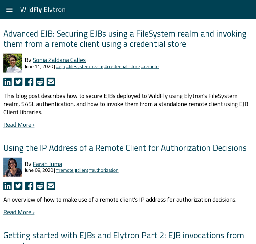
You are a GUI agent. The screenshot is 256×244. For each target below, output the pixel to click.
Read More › (18, 124)
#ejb (60, 66)
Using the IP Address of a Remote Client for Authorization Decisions (125, 147)
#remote (150, 66)
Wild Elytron (43, 9)
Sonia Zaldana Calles (59, 59)
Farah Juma (47, 163)
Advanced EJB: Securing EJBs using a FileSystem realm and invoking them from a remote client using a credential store (125, 38)
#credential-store (122, 66)
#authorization (104, 170)
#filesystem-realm (84, 66)
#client (81, 170)
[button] (9, 9)
